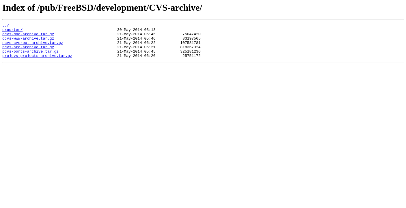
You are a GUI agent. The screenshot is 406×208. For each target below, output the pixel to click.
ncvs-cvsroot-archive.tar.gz (32, 46)
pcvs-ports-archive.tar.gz (30, 57)
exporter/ (12, 31)
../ (5, 26)
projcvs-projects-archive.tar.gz (37, 62)
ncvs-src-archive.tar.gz (28, 52)
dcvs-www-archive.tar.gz (28, 41)
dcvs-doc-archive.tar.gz (28, 36)
